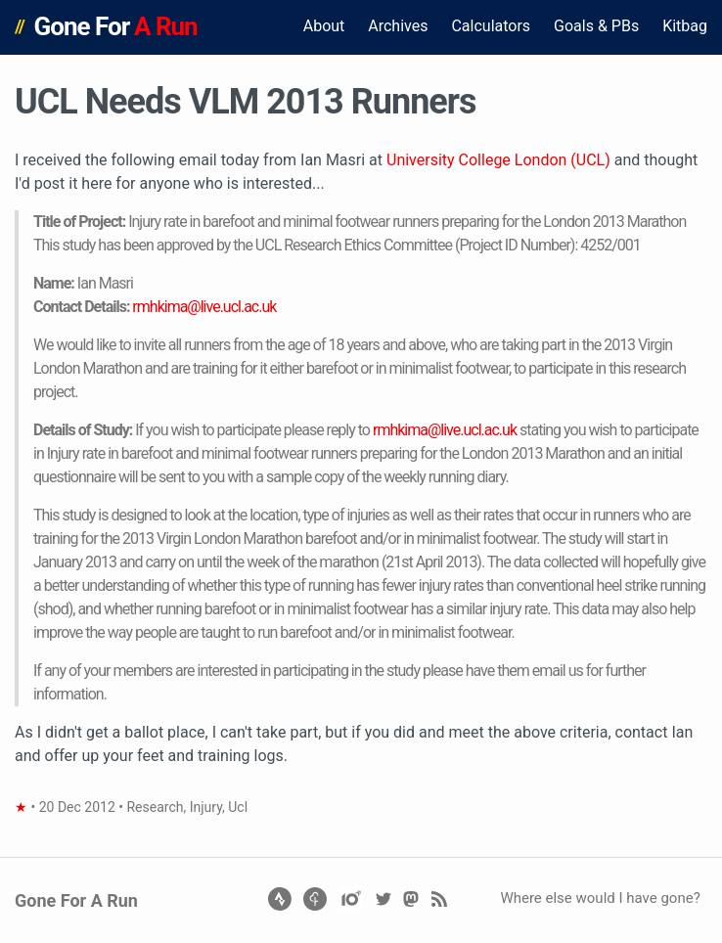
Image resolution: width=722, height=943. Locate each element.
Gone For (116, 26)
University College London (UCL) (498, 160)
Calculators (490, 26)
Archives (398, 26)
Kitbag (684, 26)
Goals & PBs (596, 26)
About (324, 26)
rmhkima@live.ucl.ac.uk (204, 306)
